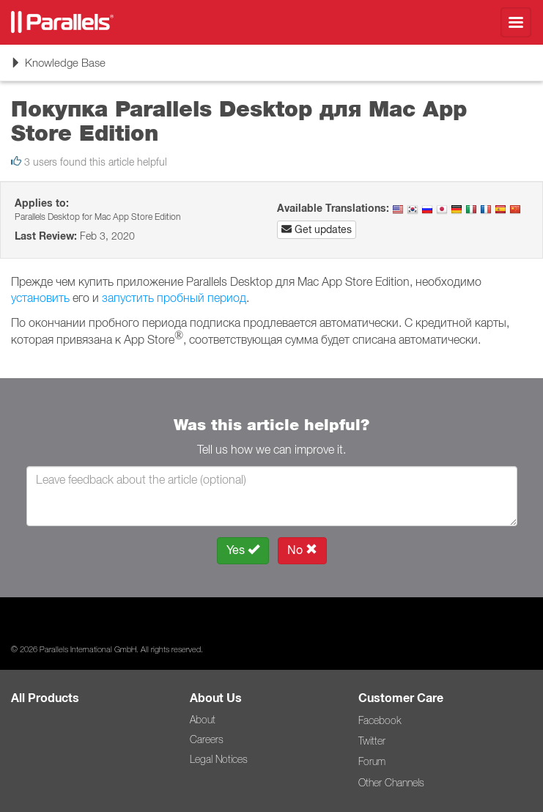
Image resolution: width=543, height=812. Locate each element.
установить (40, 297)
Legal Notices (219, 759)
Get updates (316, 229)
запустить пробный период (174, 297)
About (202, 720)
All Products (45, 698)
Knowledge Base (58, 67)
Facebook (379, 720)
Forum (371, 761)
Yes (242, 550)
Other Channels (391, 783)
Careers (207, 739)
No (302, 550)
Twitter (371, 741)
